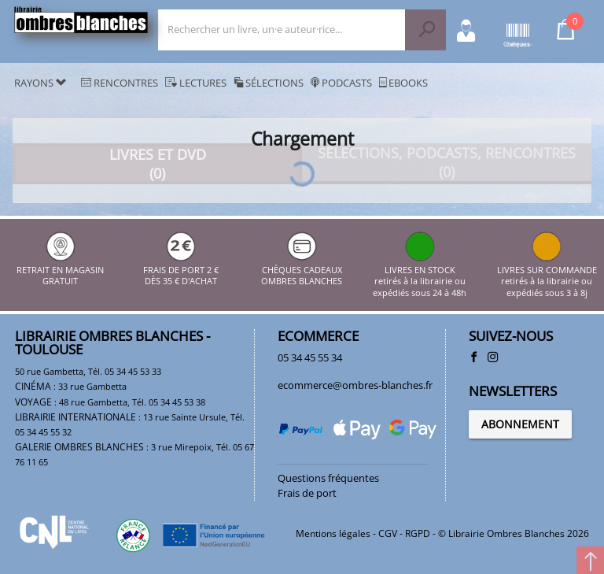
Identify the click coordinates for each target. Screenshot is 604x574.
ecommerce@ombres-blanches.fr (355, 385)
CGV (387, 533)
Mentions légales (333, 533)
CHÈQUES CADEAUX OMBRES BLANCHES (301, 270)
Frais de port (307, 493)
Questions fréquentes (328, 478)
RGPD (417, 533)
